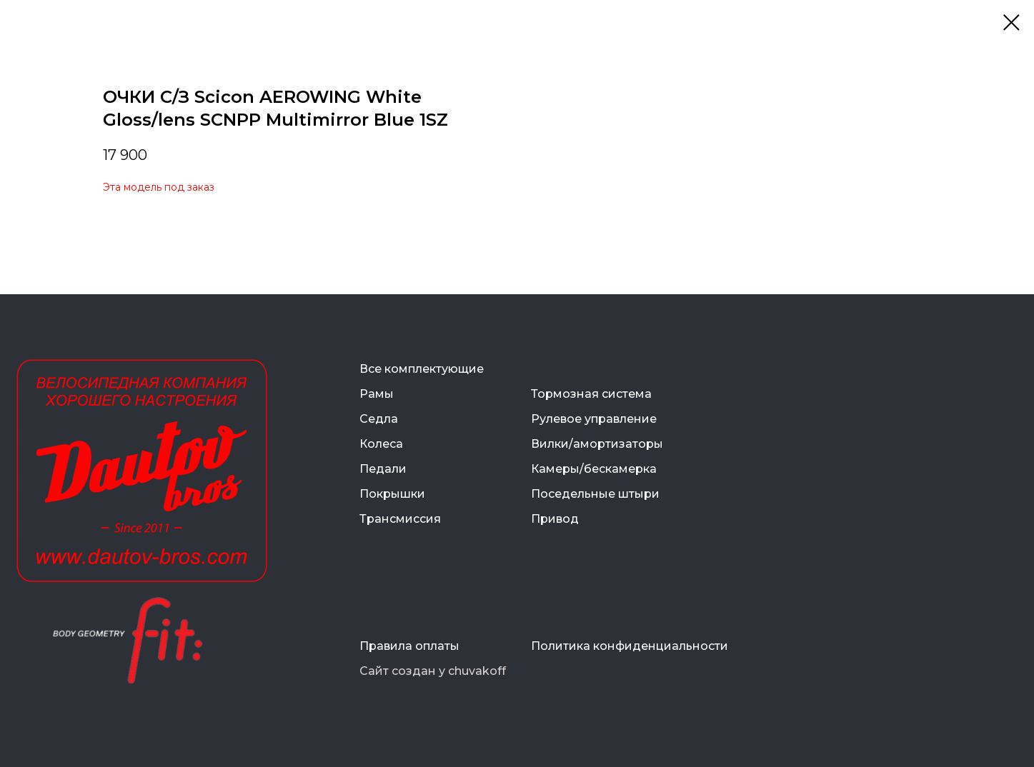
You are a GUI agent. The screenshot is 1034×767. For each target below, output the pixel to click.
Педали (383, 469)
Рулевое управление (594, 419)
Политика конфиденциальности (629, 646)
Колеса (381, 444)
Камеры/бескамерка (594, 469)
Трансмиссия (400, 519)
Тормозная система (591, 394)
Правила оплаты (409, 646)
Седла (378, 419)
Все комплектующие (421, 369)
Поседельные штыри (595, 494)
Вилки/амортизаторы (597, 444)
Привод (555, 519)
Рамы (376, 394)
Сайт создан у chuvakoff (432, 671)
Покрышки (392, 494)
